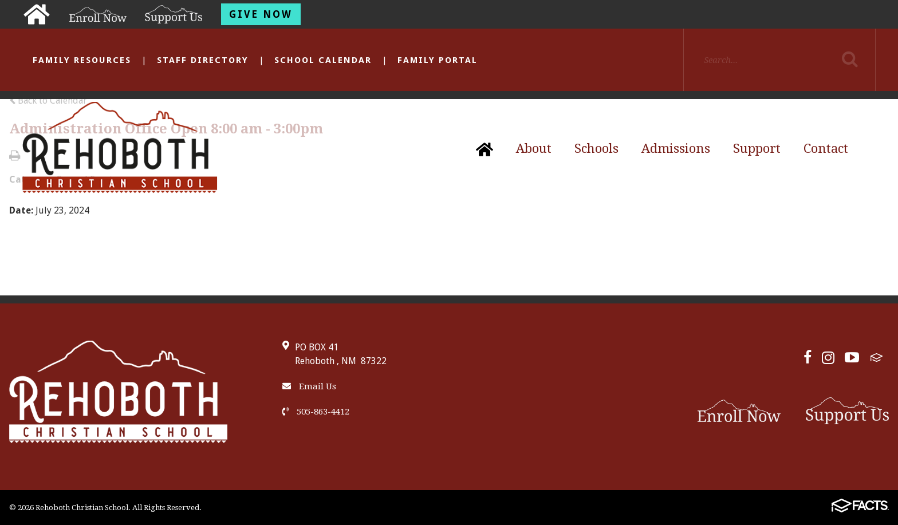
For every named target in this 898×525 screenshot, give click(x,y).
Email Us (309, 386)
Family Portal (437, 60)
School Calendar (323, 60)
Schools (596, 148)
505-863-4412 (315, 411)
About (534, 148)
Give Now (261, 14)
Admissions (675, 148)
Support (757, 148)
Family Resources (82, 60)
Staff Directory (203, 60)
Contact (826, 148)
